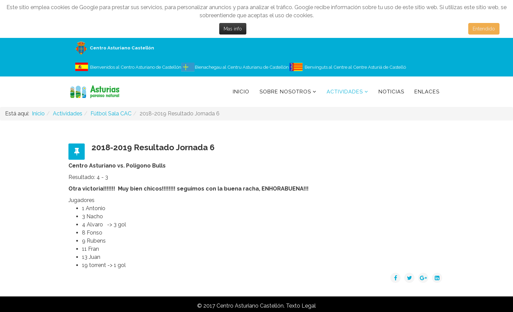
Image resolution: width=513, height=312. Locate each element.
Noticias (391, 92)
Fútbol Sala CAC (110, 113)
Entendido (484, 28)
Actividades (345, 92)
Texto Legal (301, 306)
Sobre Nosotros (285, 92)
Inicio (241, 92)
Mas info (233, 28)
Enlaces (426, 92)
